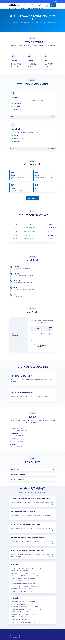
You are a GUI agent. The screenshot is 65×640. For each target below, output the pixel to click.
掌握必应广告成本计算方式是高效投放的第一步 (22, 604)
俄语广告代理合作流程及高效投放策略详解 (23, 511)
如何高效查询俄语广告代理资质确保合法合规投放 (22, 591)
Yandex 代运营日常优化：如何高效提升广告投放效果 (23, 588)
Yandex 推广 (16, 8)
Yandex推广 (31, 420)
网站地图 (55, 1)
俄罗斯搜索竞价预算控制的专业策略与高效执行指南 (26, 524)
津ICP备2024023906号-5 (14, 637)
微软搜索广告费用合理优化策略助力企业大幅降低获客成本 (24, 606)
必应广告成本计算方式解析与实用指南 (19, 617)
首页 (10, 8)
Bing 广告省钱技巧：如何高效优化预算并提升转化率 (23, 622)
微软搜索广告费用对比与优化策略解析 (19, 619)
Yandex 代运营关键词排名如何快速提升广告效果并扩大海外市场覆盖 (31, 498)
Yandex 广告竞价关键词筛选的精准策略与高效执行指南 (27, 550)
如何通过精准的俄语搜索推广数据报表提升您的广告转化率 (27, 537)
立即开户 (52, 5)
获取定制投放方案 (32, 198)
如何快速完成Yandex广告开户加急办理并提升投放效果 (23, 583)
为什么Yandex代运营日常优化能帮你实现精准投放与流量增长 (25, 586)
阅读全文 (51, 504)
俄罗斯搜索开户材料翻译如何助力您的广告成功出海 (23, 581)
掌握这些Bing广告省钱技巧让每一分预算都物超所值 (23, 601)
